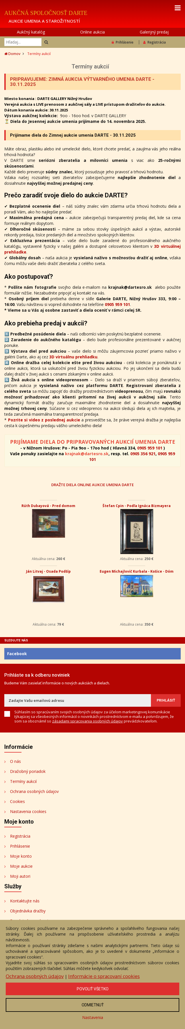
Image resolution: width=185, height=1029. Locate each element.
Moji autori (20, 876)
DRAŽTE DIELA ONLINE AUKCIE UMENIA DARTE (92, 484)
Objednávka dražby (28, 911)
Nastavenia (92, 1017)
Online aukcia (92, 32)
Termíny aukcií (23, 781)
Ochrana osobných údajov (34, 791)
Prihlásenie (122, 42)
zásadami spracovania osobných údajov (87, 721)
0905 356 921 (143, 453)
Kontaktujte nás (25, 901)
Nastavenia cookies (28, 811)
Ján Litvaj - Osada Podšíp (48, 571)
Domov (12, 53)
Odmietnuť (93, 1005)
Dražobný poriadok (28, 771)
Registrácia (154, 42)
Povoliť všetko (93, 989)
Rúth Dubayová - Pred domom (48, 505)
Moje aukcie (21, 866)
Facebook (17, 653)
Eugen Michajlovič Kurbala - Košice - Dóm (137, 571)
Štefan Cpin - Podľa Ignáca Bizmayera (137, 505)
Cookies (17, 801)
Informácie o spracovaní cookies (104, 976)
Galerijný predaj (154, 32)
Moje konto (21, 856)
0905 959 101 (117, 304)
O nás (15, 761)
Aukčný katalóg (31, 32)
